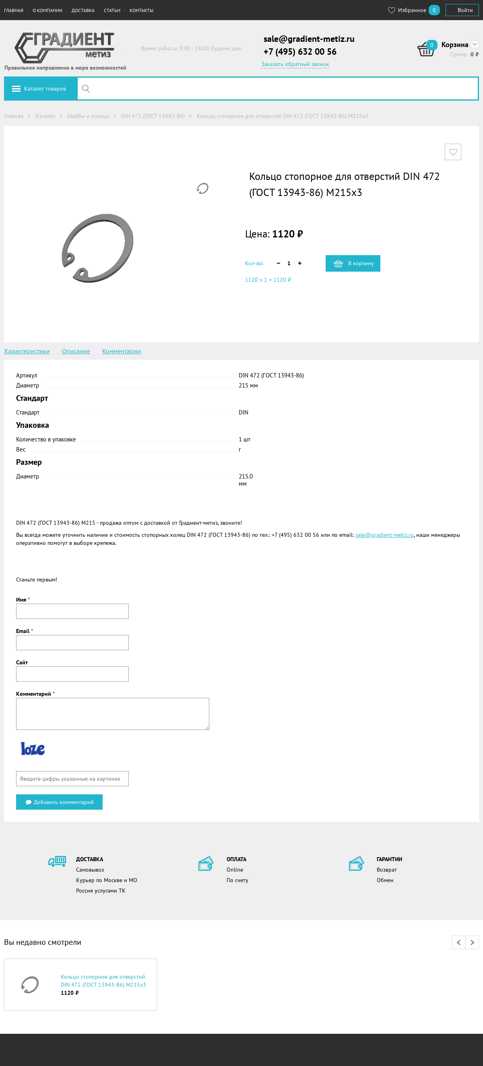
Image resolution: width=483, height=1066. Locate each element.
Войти (465, 10)
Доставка (83, 10)
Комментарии (121, 351)
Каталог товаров (45, 88)
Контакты (141, 10)
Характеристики (27, 351)
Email (24, 631)
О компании (47, 10)
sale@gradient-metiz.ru (309, 38)
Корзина (455, 44)
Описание (76, 351)
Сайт (22, 662)
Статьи (112, 10)
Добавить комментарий (59, 802)
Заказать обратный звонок (295, 64)
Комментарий (35, 693)
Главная (13, 10)
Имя (23, 599)
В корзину (361, 263)
